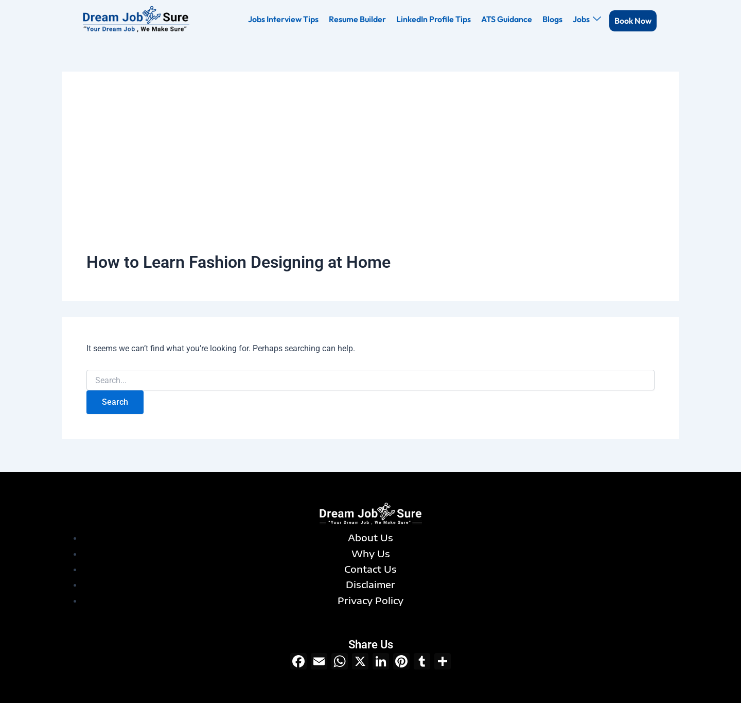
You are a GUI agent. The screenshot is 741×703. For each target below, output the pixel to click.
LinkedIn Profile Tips (433, 19)
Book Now (632, 20)
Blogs (552, 19)
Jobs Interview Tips (283, 19)
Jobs (587, 19)
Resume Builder (357, 19)
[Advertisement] (370, 173)
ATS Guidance (506, 19)
